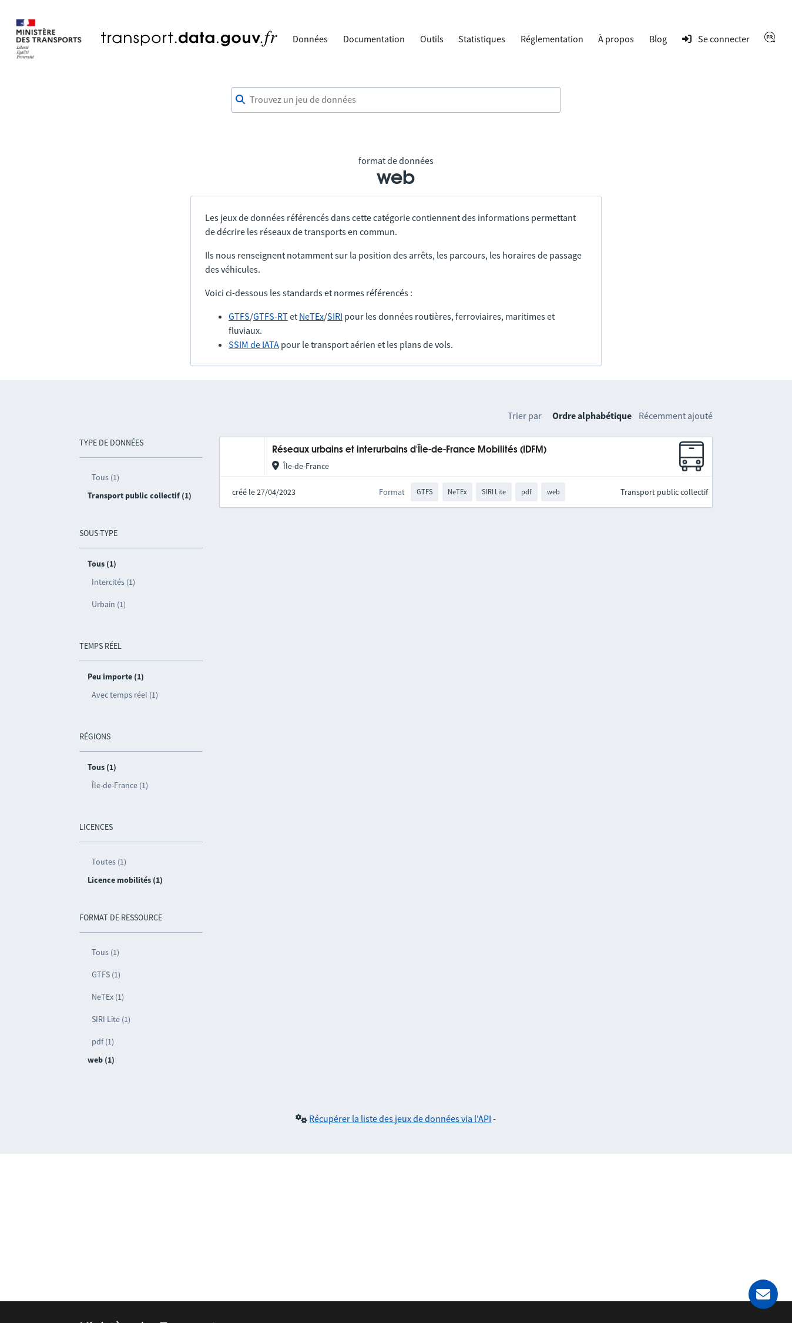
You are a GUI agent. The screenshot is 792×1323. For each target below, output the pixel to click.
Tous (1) (105, 477)
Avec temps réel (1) (125, 694)
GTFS (239, 316)
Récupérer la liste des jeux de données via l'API (400, 1118)
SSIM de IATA (254, 344)
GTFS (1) (106, 974)
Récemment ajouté (676, 415)
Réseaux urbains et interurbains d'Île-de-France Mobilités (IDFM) (409, 450)
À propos (616, 39)
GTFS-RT (270, 316)
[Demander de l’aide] (763, 1294)
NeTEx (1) (108, 997)
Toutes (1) (109, 861)
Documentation (374, 39)
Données (310, 39)
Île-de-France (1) (120, 785)
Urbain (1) (109, 604)
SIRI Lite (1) (111, 1019)
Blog (658, 39)
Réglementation (552, 39)
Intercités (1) (113, 582)
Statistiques (481, 39)
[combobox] (396, 100)
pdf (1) (103, 1041)
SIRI (335, 316)
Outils (432, 39)
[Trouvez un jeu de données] (396, 100)
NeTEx (311, 316)
